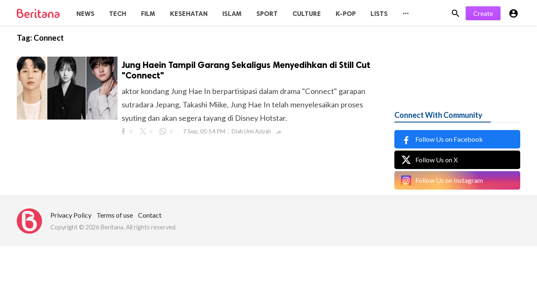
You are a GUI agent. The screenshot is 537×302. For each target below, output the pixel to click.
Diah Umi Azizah (251, 131)
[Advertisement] (457, 58)
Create (483, 13)
